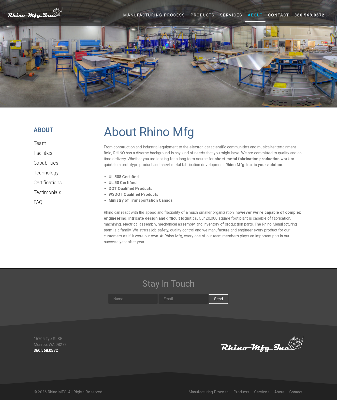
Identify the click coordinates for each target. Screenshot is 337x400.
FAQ (38, 202)
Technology (46, 173)
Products (202, 16)
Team (40, 143)
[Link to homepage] (262, 344)
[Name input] (133, 299)
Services (231, 16)
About (255, 16)
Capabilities (46, 163)
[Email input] (183, 299)
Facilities (43, 153)
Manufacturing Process (154, 16)
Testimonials (47, 192)
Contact (278, 16)
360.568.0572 (309, 16)
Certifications (48, 183)
